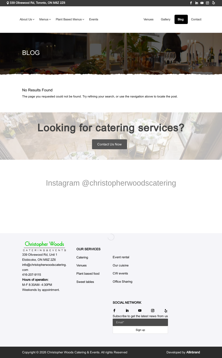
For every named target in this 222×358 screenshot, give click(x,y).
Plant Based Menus (69, 19)
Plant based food (87, 273)
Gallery (165, 19)
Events (93, 19)
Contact (196, 19)
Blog (181, 19)
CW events (120, 273)
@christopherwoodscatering (129, 186)
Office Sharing (122, 281)
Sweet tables (85, 281)
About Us (26, 19)
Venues (148, 19)
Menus (43, 19)
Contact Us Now (109, 144)
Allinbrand (193, 352)
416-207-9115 (31, 274)
